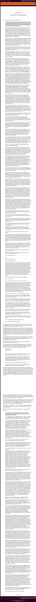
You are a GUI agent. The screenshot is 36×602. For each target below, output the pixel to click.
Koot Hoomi (19, 331)
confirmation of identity (16, 347)
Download (23, 0)
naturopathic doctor (13, 399)
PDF (13, 336)
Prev (4, 594)
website (9, 372)
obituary (4, 347)
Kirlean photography (8, 60)
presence (7, 403)
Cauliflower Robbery (24, 134)
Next (32, 594)
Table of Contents (18, 594)
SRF (24, 106)
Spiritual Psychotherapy (7, 402)
